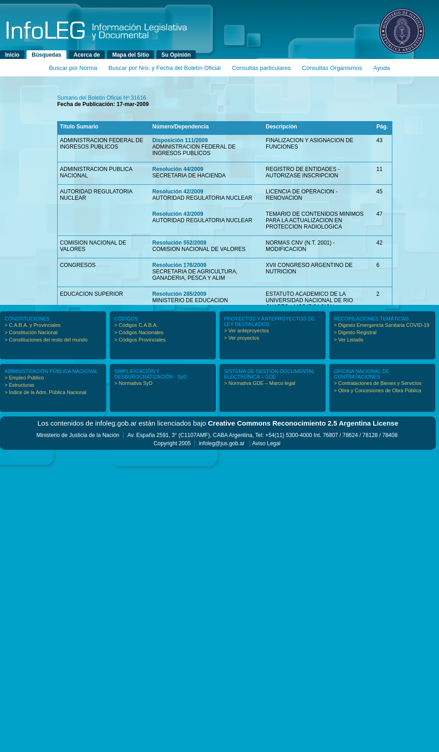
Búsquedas (46, 55)
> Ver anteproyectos (246, 330)
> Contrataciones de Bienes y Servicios (378, 383)
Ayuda (381, 67)
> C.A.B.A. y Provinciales (33, 325)
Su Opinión (176, 55)
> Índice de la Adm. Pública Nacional (45, 392)
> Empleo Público (24, 377)
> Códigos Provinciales (140, 339)
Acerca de (87, 55)
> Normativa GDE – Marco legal (259, 383)
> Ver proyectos (241, 338)
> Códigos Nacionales (138, 332)
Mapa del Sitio (130, 55)
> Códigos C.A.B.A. (136, 325)
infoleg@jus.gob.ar (222, 443)
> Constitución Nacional (31, 332)
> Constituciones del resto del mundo (46, 339)
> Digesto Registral (355, 332)
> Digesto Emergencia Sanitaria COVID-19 (381, 325)
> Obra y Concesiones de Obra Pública (377, 390)
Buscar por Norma (73, 67)
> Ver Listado (349, 339)
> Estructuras (19, 385)
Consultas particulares (261, 67)
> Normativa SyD (133, 383)
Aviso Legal (266, 443)
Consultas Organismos (332, 67)
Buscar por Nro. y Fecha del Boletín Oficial (164, 67)
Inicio (12, 55)
